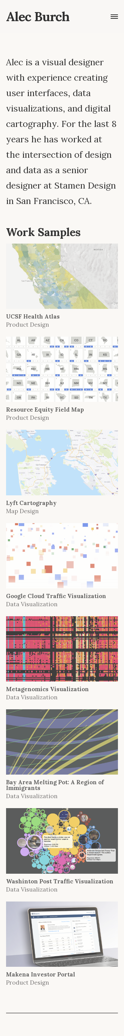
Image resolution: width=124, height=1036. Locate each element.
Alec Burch (37, 16)
